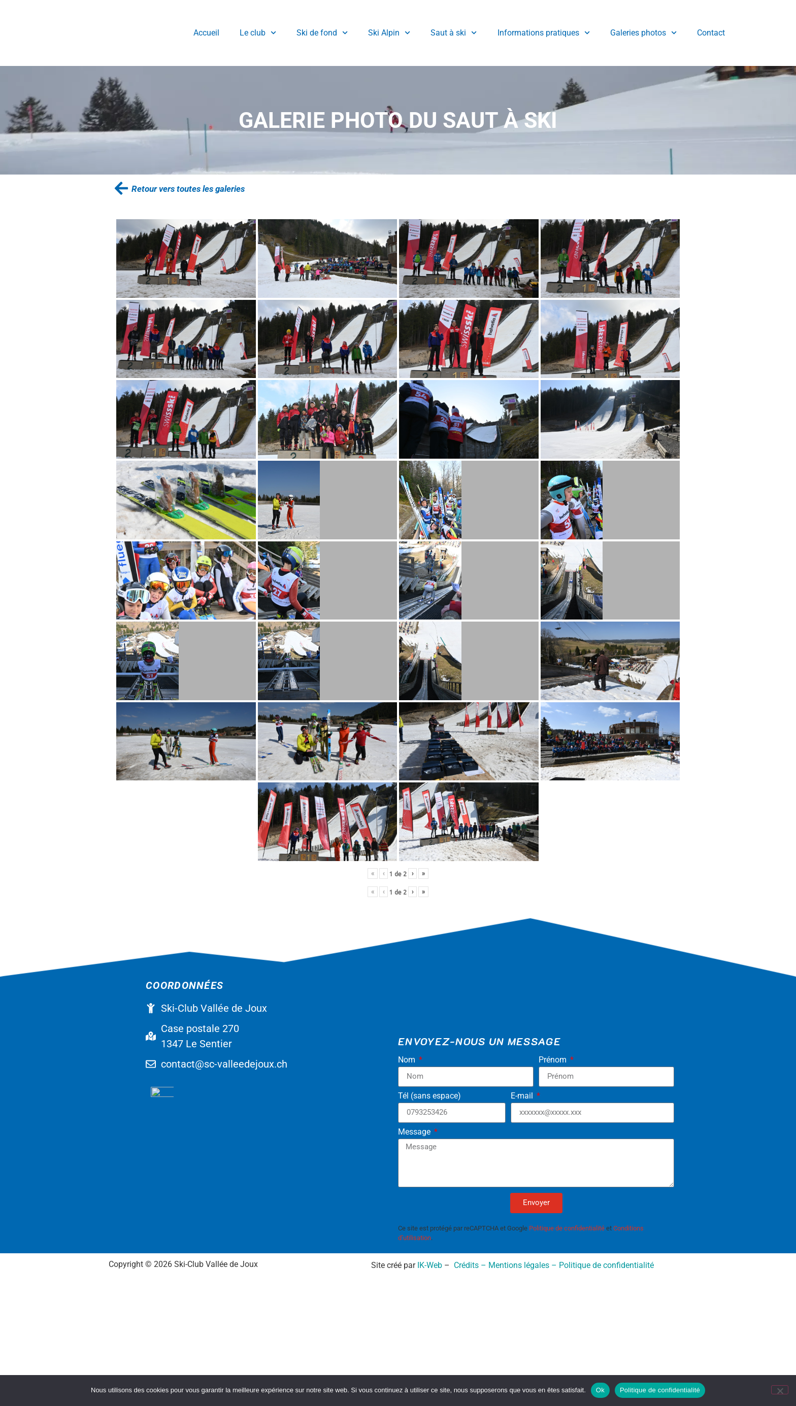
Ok (600, 1390)
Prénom (554, 1060)
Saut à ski (453, 33)
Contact (711, 33)
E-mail (523, 1096)
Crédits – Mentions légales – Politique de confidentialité (554, 1323)
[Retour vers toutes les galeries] (121, 188)
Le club (258, 33)
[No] (779, 1389)
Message (415, 1132)
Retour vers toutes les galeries (188, 189)
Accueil (206, 33)
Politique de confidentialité (567, 1228)
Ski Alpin (389, 33)
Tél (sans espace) (429, 1096)
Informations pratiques (544, 33)
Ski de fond (322, 33)
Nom (407, 1060)
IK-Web (429, 1323)
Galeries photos (643, 33)
